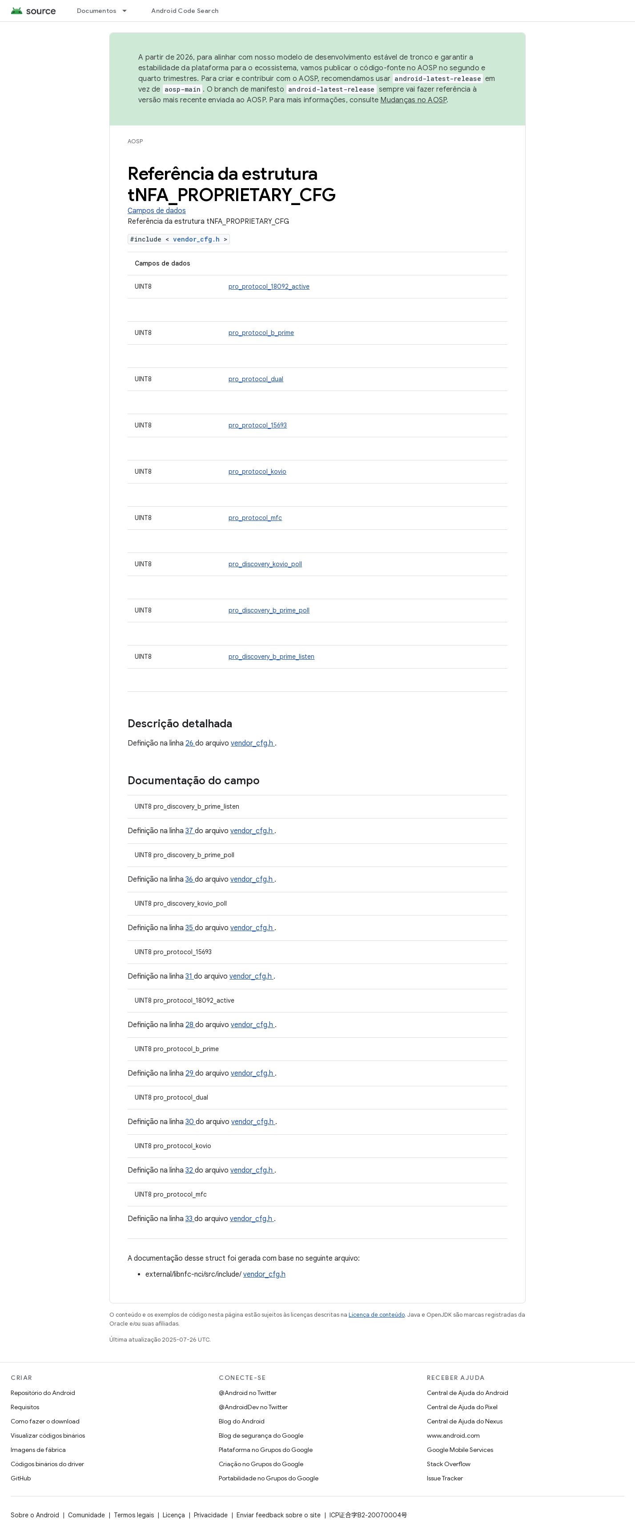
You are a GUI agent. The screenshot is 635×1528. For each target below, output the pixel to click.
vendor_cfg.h (198, 239)
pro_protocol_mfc (255, 518)
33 (189, 1218)
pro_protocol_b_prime (261, 333)
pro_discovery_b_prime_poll (269, 610)
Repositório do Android (43, 1393)
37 (190, 830)
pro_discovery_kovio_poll (265, 564)
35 (190, 927)
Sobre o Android (35, 1515)
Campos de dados (157, 210)
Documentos (97, 11)
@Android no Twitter (248, 1393)
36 (190, 879)
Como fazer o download (45, 1421)
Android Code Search (184, 11)
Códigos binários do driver (47, 1464)
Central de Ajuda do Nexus (464, 1421)
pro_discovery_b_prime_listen (271, 657)
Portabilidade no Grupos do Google (268, 1478)
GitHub (21, 1478)
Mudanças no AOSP (413, 100)
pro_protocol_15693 (258, 425)
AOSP (135, 141)
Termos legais (134, 1515)
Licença (174, 1515)
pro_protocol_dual (256, 379)
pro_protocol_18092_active (269, 286)
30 (190, 1121)
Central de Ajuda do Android (467, 1393)
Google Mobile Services (460, 1450)
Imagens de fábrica (38, 1450)
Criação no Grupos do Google (261, 1464)
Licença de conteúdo (377, 1314)
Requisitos (25, 1407)
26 (190, 743)
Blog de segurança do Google (261, 1435)
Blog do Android (242, 1421)
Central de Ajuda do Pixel (462, 1407)
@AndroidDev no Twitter (253, 1407)
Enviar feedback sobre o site (279, 1515)
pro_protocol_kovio (257, 472)
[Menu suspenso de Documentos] (129, 10)
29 (190, 1073)
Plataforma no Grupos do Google (266, 1450)
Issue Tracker (445, 1478)
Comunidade (86, 1515)
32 (190, 1170)
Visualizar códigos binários (48, 1435)
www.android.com (453, 1435)
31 (189, 976)
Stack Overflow (448, 1464)
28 (190, 1024)
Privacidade (211, 1515)
